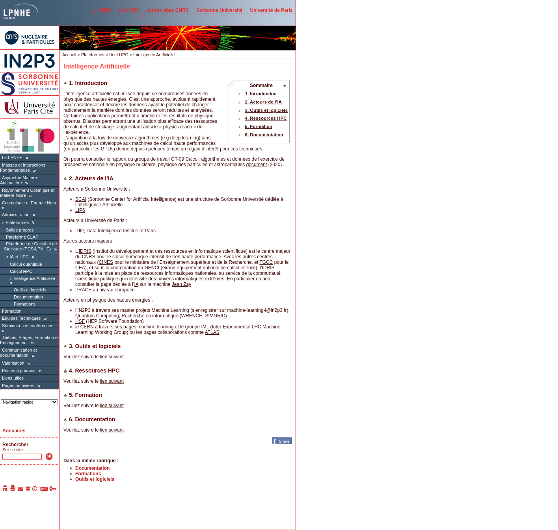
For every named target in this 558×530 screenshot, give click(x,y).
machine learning (155, 327)
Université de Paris (271, 10)
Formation (12, 311)
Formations (24, 304)
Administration (16, 214)
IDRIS (85, 251)
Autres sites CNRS (168, 10)
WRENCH (192, 316)
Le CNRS (129, 10)
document (256, 164)
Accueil (69, 54)
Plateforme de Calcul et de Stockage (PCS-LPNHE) (30, 246)
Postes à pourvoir (19, 370)
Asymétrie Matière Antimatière (18, 180)
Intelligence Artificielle (34, 278)
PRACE (83, 290)
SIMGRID (215, 316)
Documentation (28, 297)
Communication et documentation (18, 353)
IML (205, 327)
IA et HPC (18, 256)
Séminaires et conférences (27, 325)
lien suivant (112, 357)
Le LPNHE (12, 157)
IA (136, 284)
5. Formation (258, 126)
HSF (80, 321)
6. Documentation (264, 134)
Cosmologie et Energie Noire (30, 202)
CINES (106, 262)
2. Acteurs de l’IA (263, 102)
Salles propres (19, 230)
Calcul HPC (21, 271)
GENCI (151, 268)
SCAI (80, 199)
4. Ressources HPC (265, 118)
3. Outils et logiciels (266, 110)
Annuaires (14, 431)
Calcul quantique (26, 264)
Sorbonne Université (219, 10)
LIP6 (80, 210)
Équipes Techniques (21, 318)
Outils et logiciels (30, 289)
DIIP (79, 230)
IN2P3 (105, 10)
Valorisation (13, 363)
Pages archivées (18, 385)
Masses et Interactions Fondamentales (22, 167)
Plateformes (17, 222)
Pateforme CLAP (22, 237)
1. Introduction (260, 93)
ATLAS (212, 332)
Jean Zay (181, 284)
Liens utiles (13, 378)
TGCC (266, 262)
